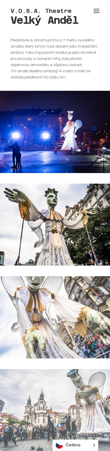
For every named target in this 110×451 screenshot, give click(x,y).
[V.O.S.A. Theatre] (41, 11)
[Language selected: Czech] (75, 445)
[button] (96, 11)
